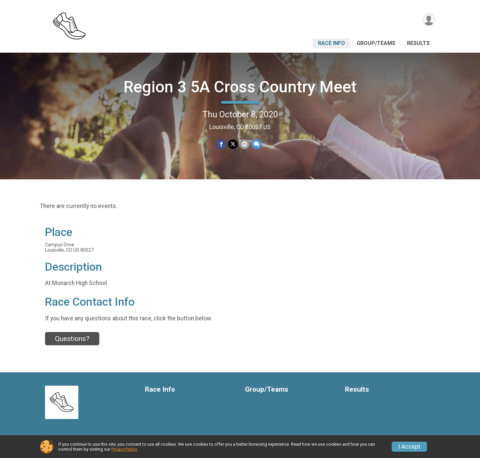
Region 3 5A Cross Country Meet (240, 86)
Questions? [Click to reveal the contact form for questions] (72, 339)
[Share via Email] (244, 144)
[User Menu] (429, 19)
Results (418, 43)
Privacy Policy (124, 449)
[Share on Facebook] (221, 144)
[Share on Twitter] (233, 144)
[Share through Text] (256, 144)
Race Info (331, 43)
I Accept (409, 446)
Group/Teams (376, 43)
